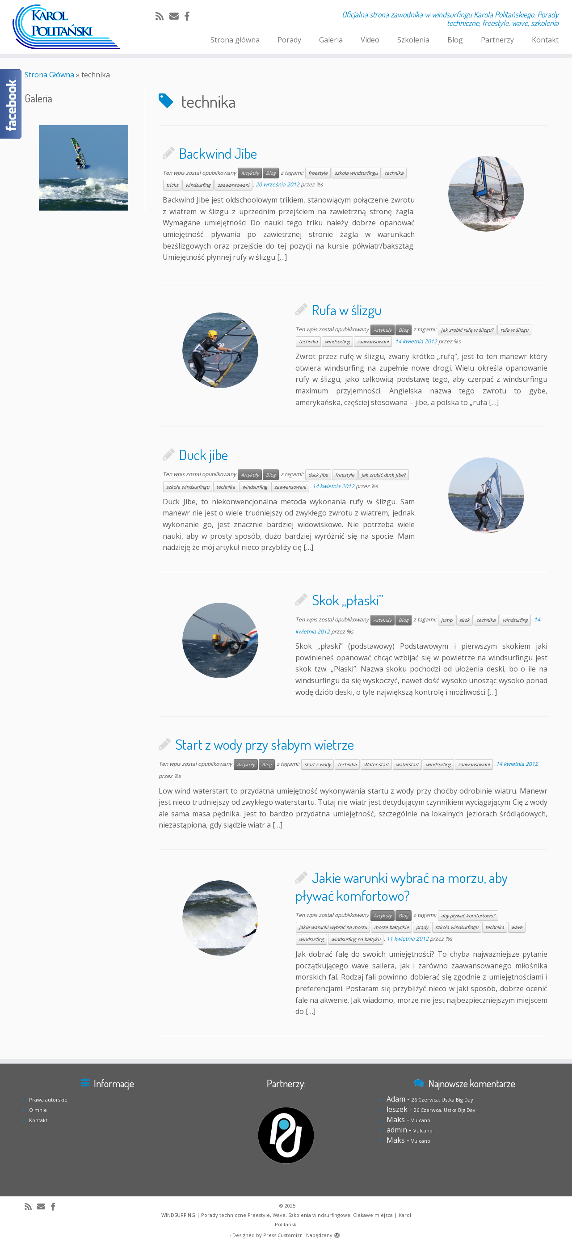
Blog (455, 40)
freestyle (318, 173)
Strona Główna (49, 75)
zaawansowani (233, 185)
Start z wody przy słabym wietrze (264, 744)
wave (516, 927)
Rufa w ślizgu (347, 309)
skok (464, 620)
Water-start (376, 764)
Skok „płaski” (347, 600)
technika (394, 173)
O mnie (38, 1110)
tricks (172, 185)
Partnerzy (497, 40)
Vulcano (420, 1120)
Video (370, 40)
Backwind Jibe (218, 153)
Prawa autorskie (48, 1099)
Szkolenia (413, 40)
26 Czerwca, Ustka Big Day (442, 1099)
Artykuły (250, 173)
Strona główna (235, 40)
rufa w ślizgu (514, 330)
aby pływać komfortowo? (468, 915)
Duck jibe (203, 454)
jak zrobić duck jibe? (384, 475)
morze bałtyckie (391, 927)
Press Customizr (282, 1235)
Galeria (331, 40)
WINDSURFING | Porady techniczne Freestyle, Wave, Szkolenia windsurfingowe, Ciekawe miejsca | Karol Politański (286, 1220)
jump (446, 620)
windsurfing (197, 185)
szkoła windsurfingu (356, 173)
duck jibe (318, 475)
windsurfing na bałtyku (355, 939)
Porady (289, 40)
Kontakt (545, 40)
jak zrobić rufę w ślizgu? (467, 330)
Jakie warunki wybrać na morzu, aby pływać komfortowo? (401, 886)
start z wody (317, 764)
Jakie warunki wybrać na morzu (333, 927)
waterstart (407, 764)
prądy (422, 927)
